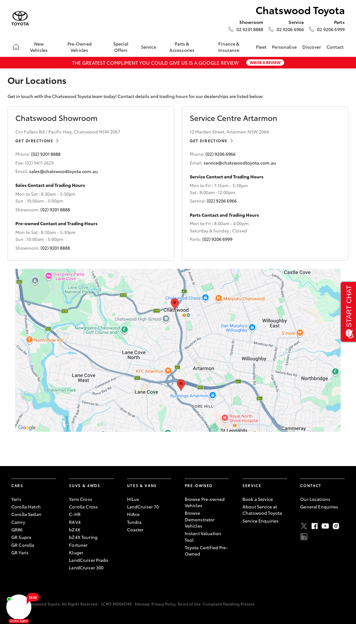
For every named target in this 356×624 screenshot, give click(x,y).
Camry (18, 522)
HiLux (133, 499)
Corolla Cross (83, 506)
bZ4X (74, 529)
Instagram (336, 526)
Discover (311, 47)
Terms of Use (189, 603)
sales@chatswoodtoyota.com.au (63, 171)
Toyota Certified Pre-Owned (206, 550)
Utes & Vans (142, 485)
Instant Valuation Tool (203, 536)
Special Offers (121, 47)
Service (148, 47)
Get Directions (34, 140)
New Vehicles (39, 47)
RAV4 (75, 522)
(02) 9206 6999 (217, 239)
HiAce (133, 514)
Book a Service (257, 499)
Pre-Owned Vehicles (79, 47)
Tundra (134, 522)
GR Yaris (20, 552)
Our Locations (315, 499)
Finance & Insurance (228, 47)
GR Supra (21, 537)
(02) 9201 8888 (46, 154)
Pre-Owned (199, 485)
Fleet (261, 47)
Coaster (135, 529)
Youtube (325, 526)
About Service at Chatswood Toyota (262, 509)
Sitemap (142, 603)
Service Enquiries (260, 521)
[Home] (16, 47)
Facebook (314, 526)
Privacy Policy (163, 603)
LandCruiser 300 (86, 567)
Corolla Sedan (26, 514)
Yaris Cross (80, 499)
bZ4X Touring (83, 537)
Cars (17, 485)
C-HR (75, 514)
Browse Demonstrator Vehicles (200, 519)
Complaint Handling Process (229, 603)
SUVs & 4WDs (84, 485)
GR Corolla (22, 545)
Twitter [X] (304, 526)
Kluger (76, 552)
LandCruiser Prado (88, 560)
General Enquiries (319, 506)
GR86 (17, 529)
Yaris (16, 499)
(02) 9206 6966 (220, 154)
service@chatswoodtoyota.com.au (240, 163)
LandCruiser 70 (143, 506)
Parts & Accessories (182, 47)
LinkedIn (304, 536)
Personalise (284, 47)
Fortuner (78, 545)
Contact (335, 47)
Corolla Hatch (26, 506)
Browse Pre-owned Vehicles (205, 502)
